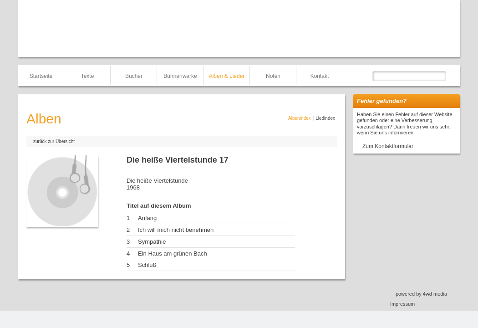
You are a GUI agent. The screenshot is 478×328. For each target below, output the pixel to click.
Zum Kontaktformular (387, 146)
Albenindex (299, 118)
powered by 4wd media (421, 294)
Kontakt (319, 76)
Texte (87, 76)
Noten (273, 76)
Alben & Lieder (227, 76)
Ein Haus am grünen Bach (172, 253)
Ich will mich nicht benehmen (176, 229)
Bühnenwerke (180, 76)
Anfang (147, 218)
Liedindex (325, 118)
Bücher (133, 76)
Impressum (402, 304)
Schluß (147, 264)
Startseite (41, 76)
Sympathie (152, 241)
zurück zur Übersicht (54, 141)
